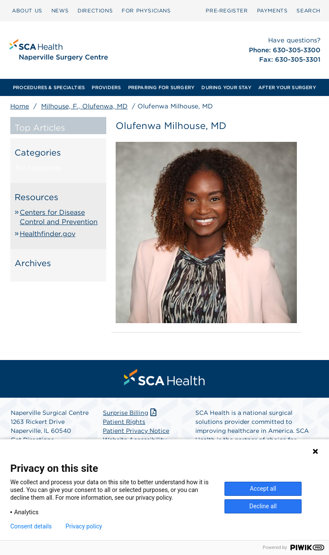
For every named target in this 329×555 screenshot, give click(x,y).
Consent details (31, 526)
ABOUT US (27, 10)
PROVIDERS (106, 87)
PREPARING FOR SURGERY (161, 87)
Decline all (263, 506)
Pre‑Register (227, 10)
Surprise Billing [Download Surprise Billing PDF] (130, 412)
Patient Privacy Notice (136, 430)
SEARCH (308, 10)
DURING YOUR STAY (226, 87)
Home (19, 106)
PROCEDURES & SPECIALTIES (49, 87)
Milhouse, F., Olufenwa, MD (84, 106)
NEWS (60, 10)
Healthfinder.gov (47, 234)
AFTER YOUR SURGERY (287, 87)
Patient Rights (124, 421)
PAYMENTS (272, 10)
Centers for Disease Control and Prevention (59, 217)
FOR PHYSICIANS (146, 10)
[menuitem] (27, 10)
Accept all (263, 488)
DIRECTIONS (95, 10)
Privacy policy (84, 526)
